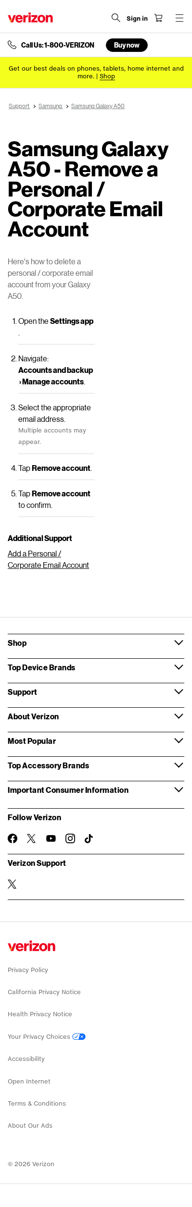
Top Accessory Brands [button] (48, 765)
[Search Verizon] (116, 17)
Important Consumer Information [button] (68, 789)
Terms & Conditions (37, 1103)
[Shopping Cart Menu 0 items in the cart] (158, 17)
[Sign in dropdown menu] (137, 19)
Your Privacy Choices (47, 1036)
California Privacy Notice (44, 992)
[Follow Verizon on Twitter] (32, 838)
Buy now (127, 45)
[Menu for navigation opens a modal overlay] (179, 17)
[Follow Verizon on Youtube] (51, 838)
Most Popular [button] (32, 740)
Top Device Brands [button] (42, 667)
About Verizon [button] (33, 716)
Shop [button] (17, 642)
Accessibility (26, 1058)
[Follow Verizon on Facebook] (12, 838)
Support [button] (23, 691)
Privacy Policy (28, 969)
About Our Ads (30, 1125)
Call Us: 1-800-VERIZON (57, 45)
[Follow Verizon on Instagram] (70, 838)
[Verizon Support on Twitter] (12, 884)
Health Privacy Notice (40, 1014)
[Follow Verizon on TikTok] (89, 839)
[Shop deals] (107, 76)
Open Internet (29, 1081)
